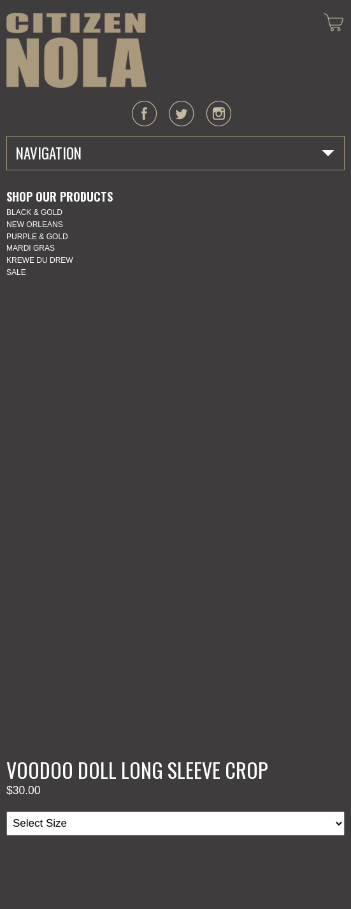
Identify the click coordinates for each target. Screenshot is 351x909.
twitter (181, 113)
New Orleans (34, 224)
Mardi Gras (30, 248)
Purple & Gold (37, 236)
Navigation (49, 153)
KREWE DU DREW (39, 260)
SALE (16, 272)
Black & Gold (34, 212)
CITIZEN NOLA (76, 50)
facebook (144, 113)
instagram (218, 113)
